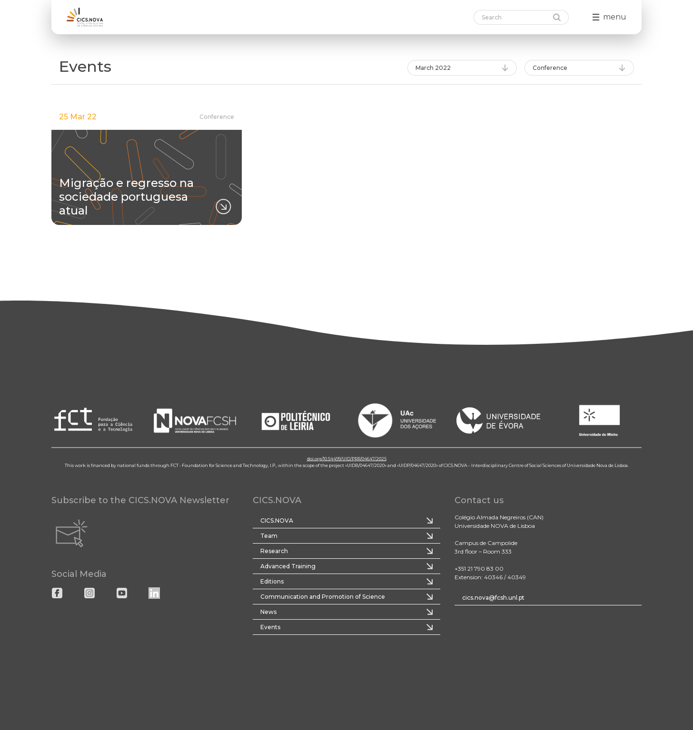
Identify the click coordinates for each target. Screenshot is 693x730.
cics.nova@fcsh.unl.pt (493, 597)
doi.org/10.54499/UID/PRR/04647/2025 (346, 458)
